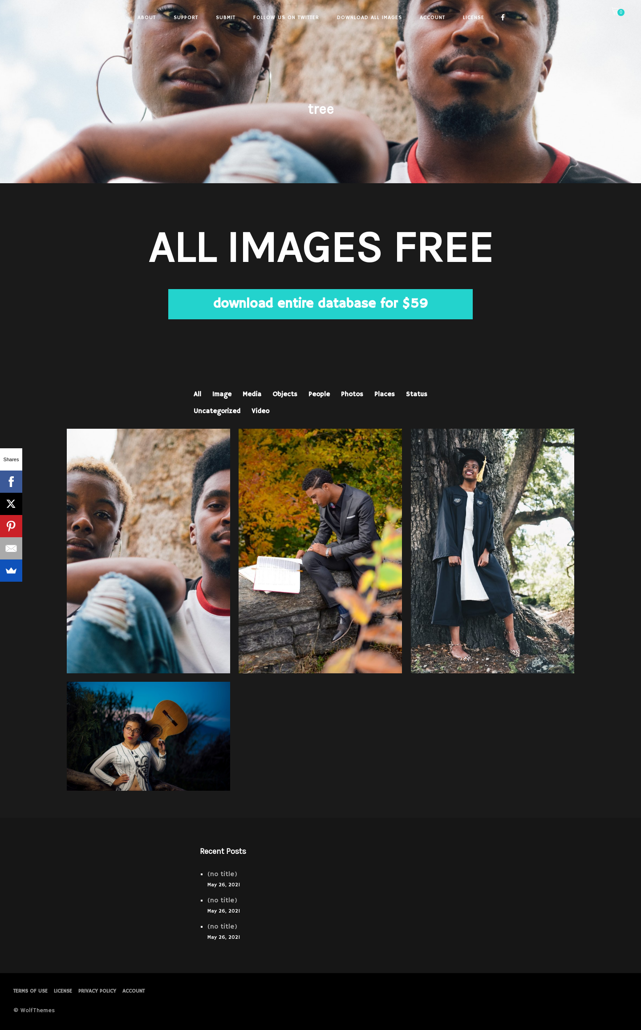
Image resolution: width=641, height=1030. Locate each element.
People (319, 394)
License (63, 991)
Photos (352, 394)
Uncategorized (217, 411)
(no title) (222, 874)
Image (221, 394)
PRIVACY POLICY (97, 991)
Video (260, 411)
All (197, 394)
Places (384, 394)
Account (133, 991)
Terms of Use (30, 991)
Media (252, 394)
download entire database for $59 (320, 304)
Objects (284, 394)
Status (416, 394)
